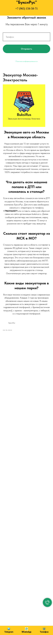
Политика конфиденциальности (27, 61)
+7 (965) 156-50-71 (26, 8)
